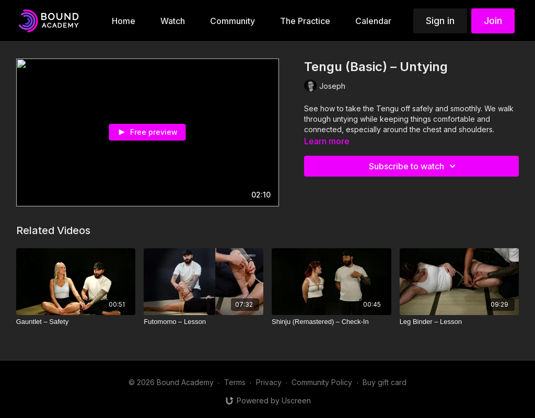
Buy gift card (384, 382)
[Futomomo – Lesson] (203, 322)
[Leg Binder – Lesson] (459, 322)
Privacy (269, 382)
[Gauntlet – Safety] (76, 322)
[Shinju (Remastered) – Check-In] (331, 322)
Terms (235, 382)
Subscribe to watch (414, 166)
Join (493, 20)
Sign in (440, 20)
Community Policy (322, 382)
